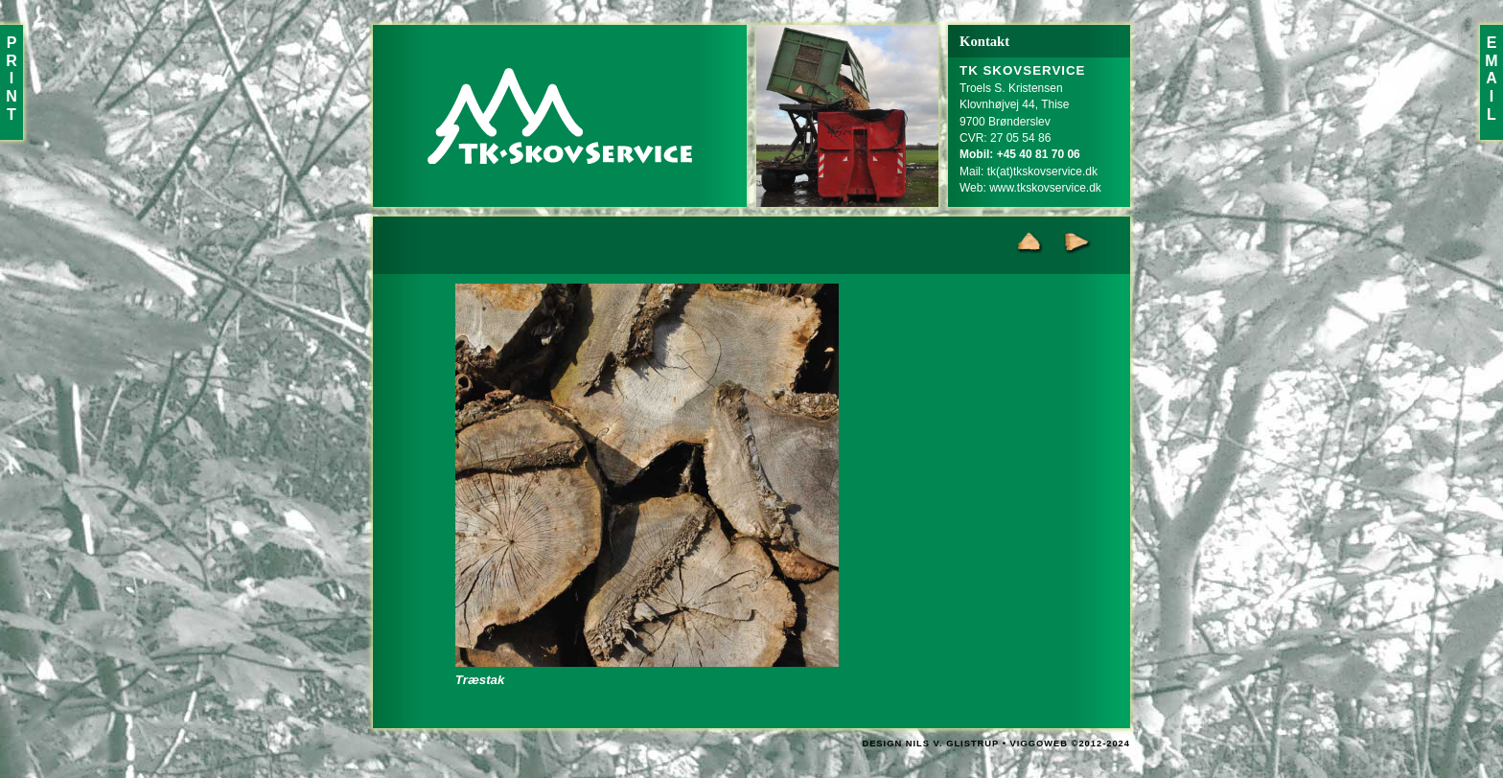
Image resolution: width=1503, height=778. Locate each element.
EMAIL (1491, 78)
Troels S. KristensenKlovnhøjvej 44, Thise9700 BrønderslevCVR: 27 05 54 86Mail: (1023, 121)
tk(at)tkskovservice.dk (1042, 171)
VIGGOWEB (1039, 743)
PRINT (11, 78)
